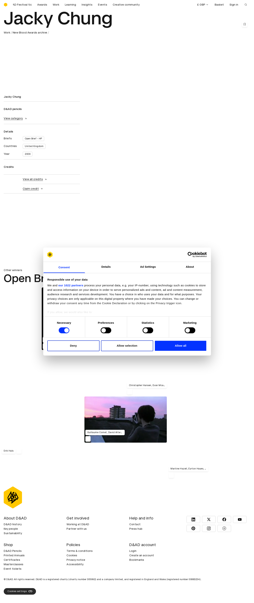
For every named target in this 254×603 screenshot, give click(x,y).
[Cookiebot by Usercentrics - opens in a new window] (190, 254)
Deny (73, 345)
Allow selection (127, 345)
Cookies (72, 555)
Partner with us (77, 528)
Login (133, 550)
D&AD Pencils (13, 550)
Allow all (180, 345)
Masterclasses (13, 564)
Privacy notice (76, 559)
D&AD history (13, 524)
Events (102, 4)
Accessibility (75, 564)
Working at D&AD (78, 524)
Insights (87, 4)
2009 (27, 154)
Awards (42, 4)
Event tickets (13, 568)
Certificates (12, 559)
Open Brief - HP (33, 138)
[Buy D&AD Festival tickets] (22, 5)
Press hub (136, 528)
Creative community (126, 4)
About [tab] (190, 266)
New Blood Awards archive (30, 32)
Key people (11, 528)
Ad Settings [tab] (148, 266)
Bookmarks (136, 559)
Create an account (141, 555)
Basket (219, 4)
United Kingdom (34, 146)
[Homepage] (5, 5)
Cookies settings (19, 591)
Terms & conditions (80, 550)
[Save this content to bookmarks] (244, 24)
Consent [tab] (64, 267)
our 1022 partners (70, 285)
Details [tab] (106, 266)
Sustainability (13, 533)
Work (56, 4)
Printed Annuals (14, 555)
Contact (135, 524)
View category (16, 118)
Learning (70, 4)
